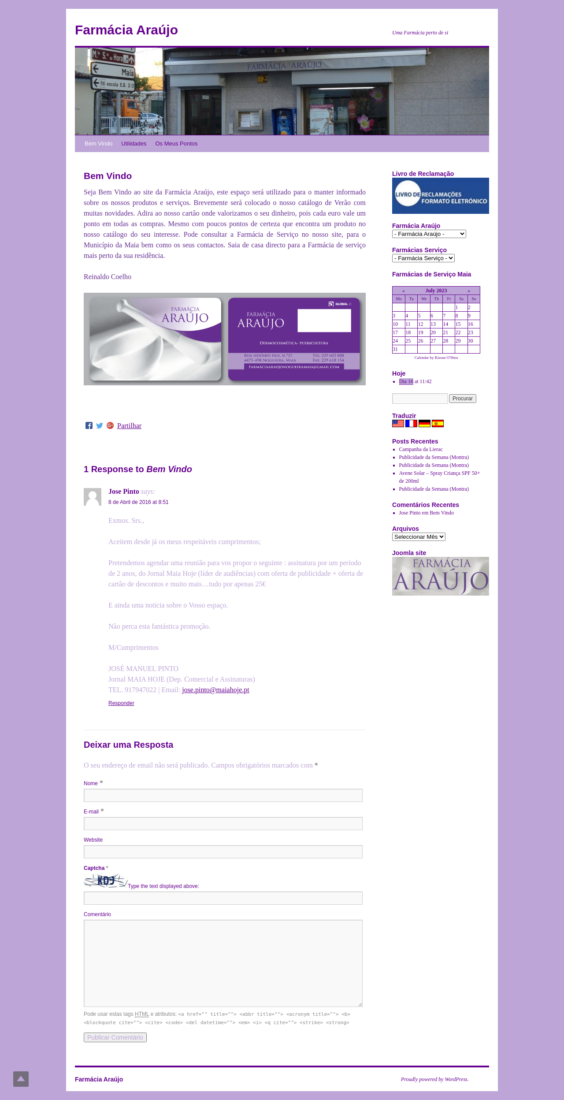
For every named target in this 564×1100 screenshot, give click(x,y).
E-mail (91, 812)
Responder (121, 703)
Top (21, 1079)
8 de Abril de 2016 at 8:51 (138, 502)
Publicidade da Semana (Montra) (434, 457)
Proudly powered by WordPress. (435, 1079)
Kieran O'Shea (446, 357)
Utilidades (133, 143)
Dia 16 (406, 381)
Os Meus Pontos (176, 143)
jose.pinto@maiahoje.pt (215, 690)
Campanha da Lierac (421, 449)
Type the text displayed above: (163, 886)
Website (93, 840)
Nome (91, 783)
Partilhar (129, 425)
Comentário (97, 914)
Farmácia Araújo (126, 29)
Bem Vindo (98, 143)
